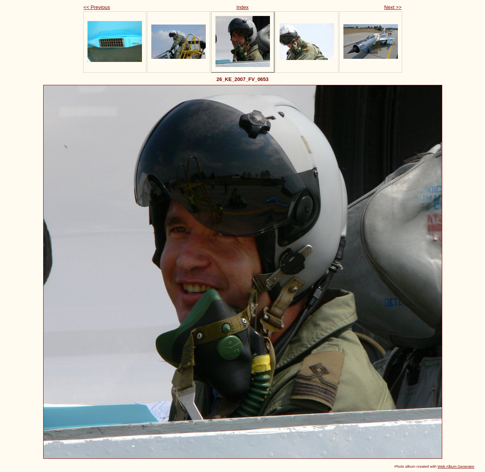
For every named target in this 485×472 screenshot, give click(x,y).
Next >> (393, 7)
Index (242, 7)
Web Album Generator (456, 466)
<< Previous (97, 7)
